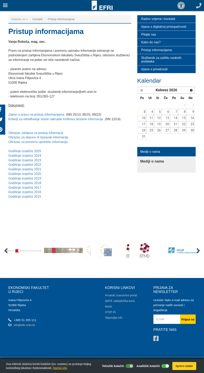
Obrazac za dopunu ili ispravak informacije (38, 137)
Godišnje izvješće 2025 (24, 151)
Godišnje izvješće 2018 (24, 183)
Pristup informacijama (61, 19)
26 (159, 130)
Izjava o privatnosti (154, 69)
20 (167, 124)
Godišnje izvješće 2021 (24, 169)
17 (143, 124)
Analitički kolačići (148, 366)
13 (167, 118)
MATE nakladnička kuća (120, 301)
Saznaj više (60, 368)
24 (143, 130)
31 (143, 136)
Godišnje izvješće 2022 (24, 164)
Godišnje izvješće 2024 (24, 155)
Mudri (108, 306)
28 (175, 130)
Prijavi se (187, 319)
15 (184, 118)
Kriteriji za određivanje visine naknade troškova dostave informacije (55, 119)
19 (159, 124)
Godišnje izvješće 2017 (24, 187)
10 (143, 118)
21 (175, 124)
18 (151, 124)
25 (151, 130)
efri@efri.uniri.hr (24, 325)
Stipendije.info (114, 317)
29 (184, 130)
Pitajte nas (148, 34)
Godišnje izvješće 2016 (24, 192)
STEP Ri (110, 312)
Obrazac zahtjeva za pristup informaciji (36, 133)
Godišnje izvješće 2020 (24, 174)
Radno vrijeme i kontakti (158, 19)
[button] (5, 252)
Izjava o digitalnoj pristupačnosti (163, 26)
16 (192, 118)
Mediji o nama (150, 151)
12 (159, 118)
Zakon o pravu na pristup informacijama (36, 114)
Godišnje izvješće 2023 (24, 160)
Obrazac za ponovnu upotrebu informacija (38, 142)
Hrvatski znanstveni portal (121, 295)
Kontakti (38, 19)
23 (192, 124)
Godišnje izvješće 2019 (24, 178)
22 (184, 124)
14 (175, 118)
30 (192, 130)
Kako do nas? (151, 42)
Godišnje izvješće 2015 (24, 196)
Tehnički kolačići (113, 366)
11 (151, 118)
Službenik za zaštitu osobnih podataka (161, 59)
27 (167, 130)
